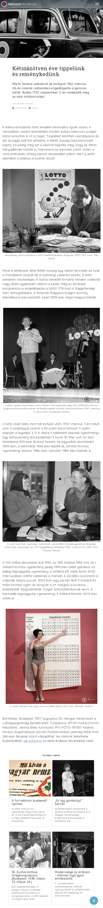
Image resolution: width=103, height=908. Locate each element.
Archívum (18, 4)
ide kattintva (32, 741)
